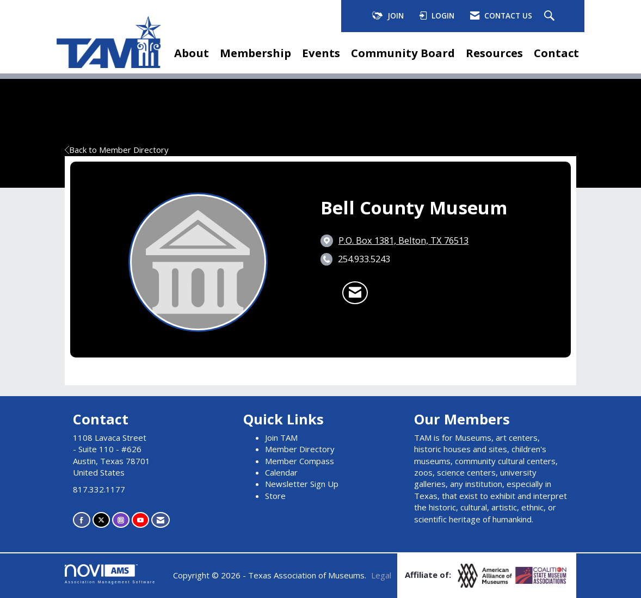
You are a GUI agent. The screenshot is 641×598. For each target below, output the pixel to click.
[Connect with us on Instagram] (121, 520)
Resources (494, 52)
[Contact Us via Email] (160, 520)
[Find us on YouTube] (140, 520)
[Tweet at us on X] (101, 520)
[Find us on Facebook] (81, 520)
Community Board (403, 52)
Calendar (281, 472)
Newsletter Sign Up (301, 483)
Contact (556, 52)
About (191, 52)
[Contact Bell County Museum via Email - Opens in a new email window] (355, 292)
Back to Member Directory (117, 149)
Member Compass (299, 460)
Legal (381, 575)
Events (321, 52)
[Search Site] (550, 16)
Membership (255, 52)
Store (275, 495)
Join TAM (281, 437)
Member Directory (300, 448)
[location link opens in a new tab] (403, 240)
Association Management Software (110, 574)
